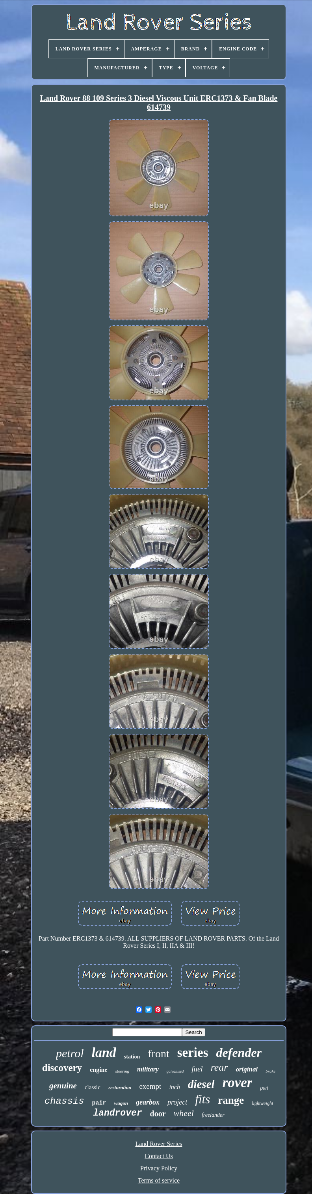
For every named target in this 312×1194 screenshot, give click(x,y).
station (132, 1057)
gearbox (148, 1102)
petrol (70, 1053)
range (231, 1100)
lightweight (262, 1103)
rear (219, 1067)
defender (239, 1052)
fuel (197, 1069)
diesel (201, 1084)
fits (202, 1099)
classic (92, 1087)
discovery (62, 1067)
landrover (117, 1113)
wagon (121, 1103)
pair (99, 1103)
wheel (184, 1113)
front (158, 1053)
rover (238, 1082)
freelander (213, 1115)
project (177, 1102)
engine (98, 1069)
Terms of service (159, 1180)
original (247, 1069)
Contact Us (159, 1156)
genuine (63, 1085)
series (192, 1052)
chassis (64, 1101)
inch (174, 1087)
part (264, 1088)
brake (270, 1071)
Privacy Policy (158, 1168)
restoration (120, 1087)
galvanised (175, 1071)
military (148, 1069)
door (158, 1113)
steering (122, 1071)
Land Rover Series (158, 1143)
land (103, 1052)
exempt (150, 1086)
